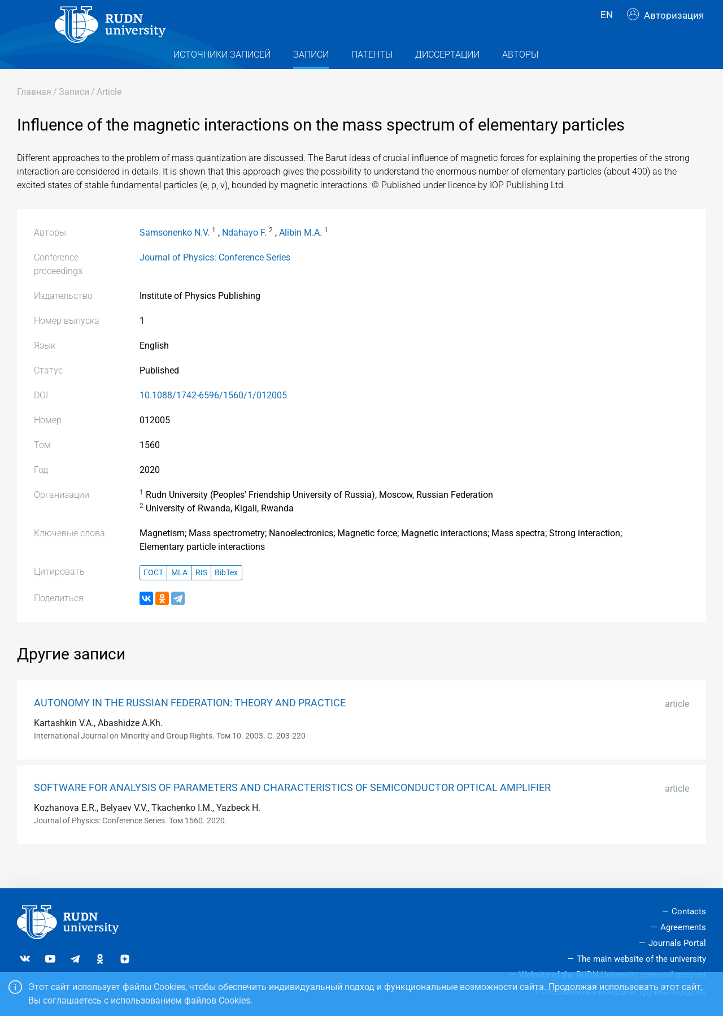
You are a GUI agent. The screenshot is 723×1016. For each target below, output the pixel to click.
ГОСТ (153, 594)
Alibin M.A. (300, 254)
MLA (179, 594)
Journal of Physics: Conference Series (215, 279)
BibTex (226, 594)
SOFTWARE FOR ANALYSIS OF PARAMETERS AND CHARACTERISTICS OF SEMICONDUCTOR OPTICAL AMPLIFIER (292, 809)
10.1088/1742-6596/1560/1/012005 (213, 417)
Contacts (689, 911)
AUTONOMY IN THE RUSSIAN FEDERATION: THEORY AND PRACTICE (190, 725)
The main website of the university (641, 959)
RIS (201, 594)
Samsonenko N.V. (175, 254)
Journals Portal (677, 943)
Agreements (683, 927)
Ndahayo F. (244, 254)
